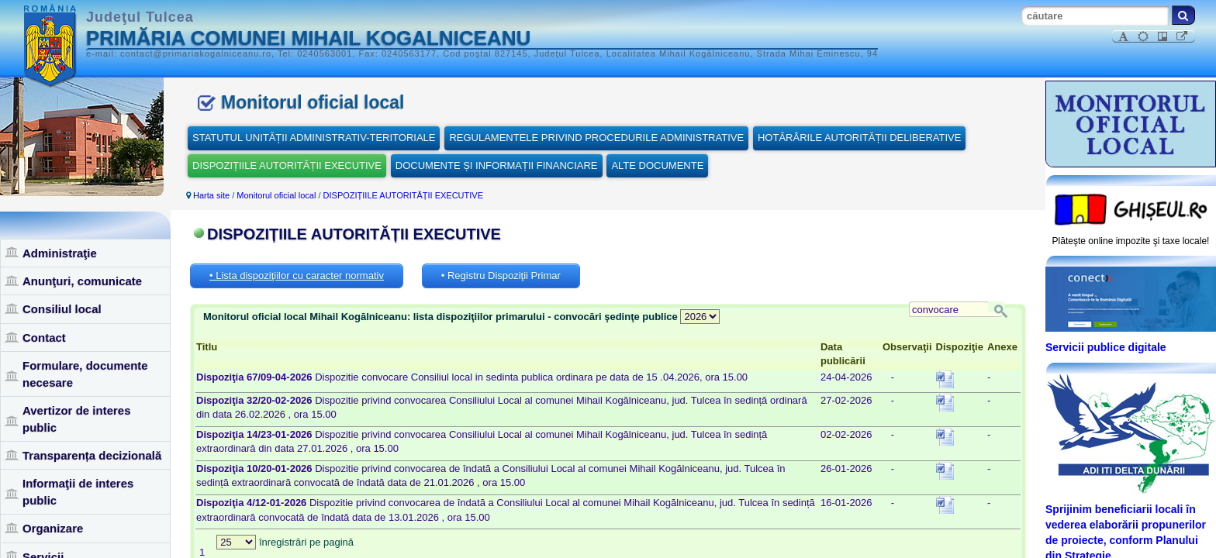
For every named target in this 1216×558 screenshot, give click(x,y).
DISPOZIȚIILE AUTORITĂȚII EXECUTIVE (287, 165)
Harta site (211, 195)
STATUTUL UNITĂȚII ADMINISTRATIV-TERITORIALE (313, 137)
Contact (44, 337)
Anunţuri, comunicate (82, 281)
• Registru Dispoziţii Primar (501, 275)
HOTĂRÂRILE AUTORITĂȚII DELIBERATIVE (859, 137)
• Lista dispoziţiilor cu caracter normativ (296, 275)
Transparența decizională (91, 455)
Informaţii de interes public (77, 491)
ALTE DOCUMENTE (657, 165)
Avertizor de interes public (76, 418)
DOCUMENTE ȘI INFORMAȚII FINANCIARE (497, 165)
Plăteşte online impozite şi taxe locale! (1131, 241)
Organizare (52, 528)
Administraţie (59, 253)
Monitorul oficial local (276, 195)
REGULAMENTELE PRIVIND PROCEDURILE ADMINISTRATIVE (596, 137)
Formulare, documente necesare (85, 373)
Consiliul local (62, 308)
